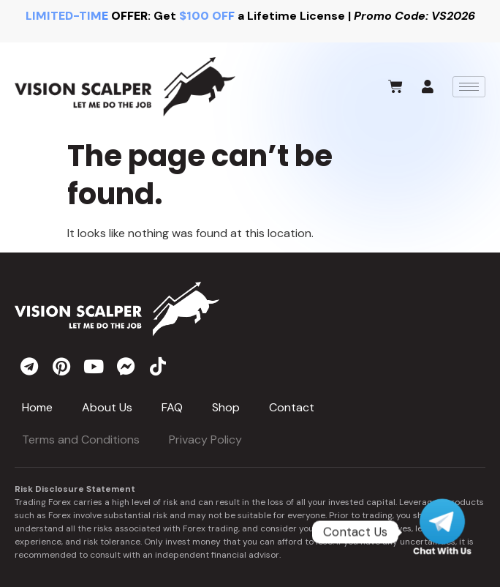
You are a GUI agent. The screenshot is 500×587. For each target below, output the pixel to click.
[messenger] (126, 366)
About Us (107, 407)
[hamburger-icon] (468, 86)
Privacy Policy (205, 439)
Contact (291, 407)
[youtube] (94, 366)
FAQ (172, 407)
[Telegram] (442, 532)
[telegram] (29, 366)
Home (37, 407)
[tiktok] (158, 366)
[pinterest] (61, 366)
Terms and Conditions (81, 439)
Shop (226, 407)
